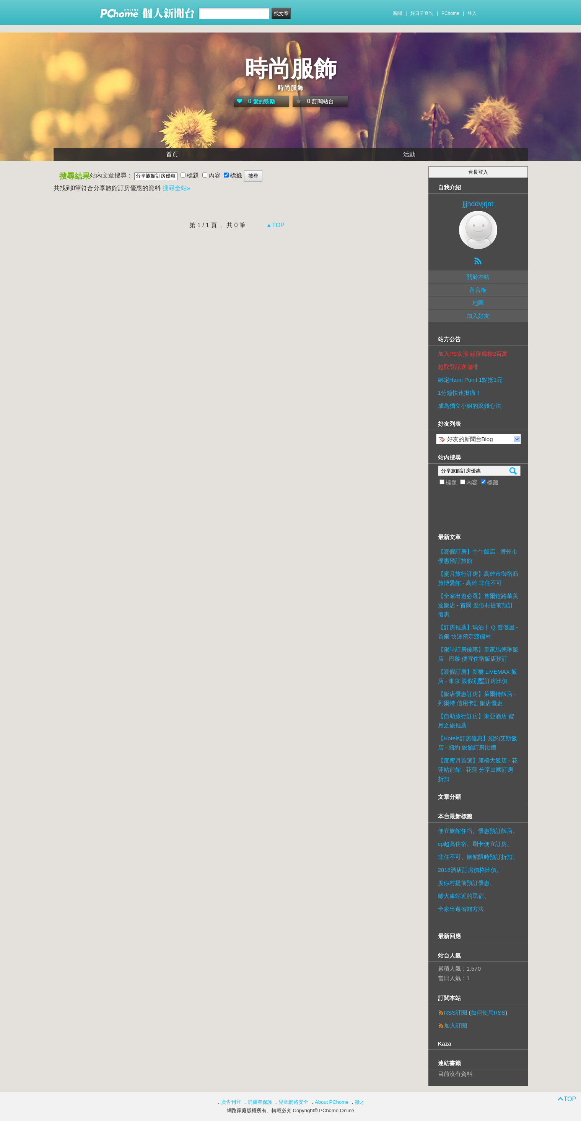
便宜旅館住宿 (455, 831)
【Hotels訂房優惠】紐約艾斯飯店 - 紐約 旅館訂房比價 (478, 743)
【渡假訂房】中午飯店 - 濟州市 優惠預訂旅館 (478, 556)
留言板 (478, 290)
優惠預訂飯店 (495, 831)
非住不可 (449, 857)
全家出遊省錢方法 (461, 909)
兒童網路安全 (293, 1102)
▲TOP (274, 225)
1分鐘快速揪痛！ (459, 392)
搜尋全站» (176, 188)
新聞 (397, 13)
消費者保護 (259, 1102)
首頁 (172, 154)
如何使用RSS (488, 1012)
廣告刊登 (231, 1102)
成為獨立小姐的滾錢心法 (469, 405)
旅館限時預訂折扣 (490, 857)
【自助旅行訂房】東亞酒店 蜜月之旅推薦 (476, 720)
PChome (450, 13)
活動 (409, 154)
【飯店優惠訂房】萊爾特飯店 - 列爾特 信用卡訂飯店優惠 (477, 698)
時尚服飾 (291, 68)
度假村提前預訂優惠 (464, 883)
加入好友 (478, 316)
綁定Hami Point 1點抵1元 (470, 379)
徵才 (360, 1102)
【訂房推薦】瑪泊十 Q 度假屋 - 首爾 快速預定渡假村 (478, 632)
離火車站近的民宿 (461, 896)
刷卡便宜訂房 (489, 844)
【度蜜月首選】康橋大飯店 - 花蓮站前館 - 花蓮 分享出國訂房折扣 (478, 769)
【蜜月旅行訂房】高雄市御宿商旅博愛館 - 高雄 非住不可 (478, 578)
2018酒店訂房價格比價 (467, 870)
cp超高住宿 (452, 844)
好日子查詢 (421, 13)
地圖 (478, 303)
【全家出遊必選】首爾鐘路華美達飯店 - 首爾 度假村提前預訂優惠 (478, 605)
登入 (472, 13)
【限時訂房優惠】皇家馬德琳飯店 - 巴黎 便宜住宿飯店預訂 (478, 654)
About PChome (331, 1102)
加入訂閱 (455, 1025)
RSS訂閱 (455, 1012)
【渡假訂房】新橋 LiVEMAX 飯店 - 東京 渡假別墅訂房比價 (478, 676)
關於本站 (478, 277)
